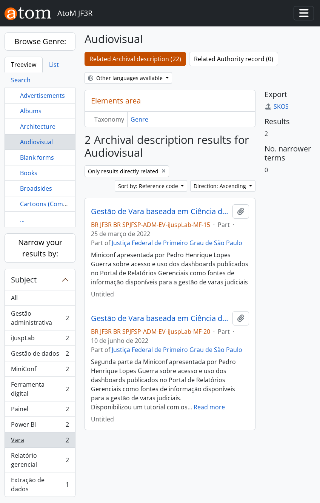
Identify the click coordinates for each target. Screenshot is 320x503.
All (14, 298)
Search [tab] (21, 80)
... (22, 219)
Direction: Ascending (221, 186)
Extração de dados (40, 484)
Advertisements (42, 95)
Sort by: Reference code (149, 186)
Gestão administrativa (40, 318)
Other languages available (126, 78)
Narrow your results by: (40, 248)
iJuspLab (40, 339)
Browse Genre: (40, 41)
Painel (40, 410)
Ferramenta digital (40, 389)
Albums (31, 111)
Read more (209, 407)
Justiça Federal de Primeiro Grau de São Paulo (177, 243)
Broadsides (36, 188)
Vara (40, 441)
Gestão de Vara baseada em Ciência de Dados (160, 211)
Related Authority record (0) (233, 59)
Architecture (37, 126)
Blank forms (37, 157)
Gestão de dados (40, 355)
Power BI (40, 426)
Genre (139, 119)
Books (28, 173)
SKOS (277, 106)
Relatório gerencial (40, 460)
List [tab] (54, 64)
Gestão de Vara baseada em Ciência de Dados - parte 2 (160, 318)
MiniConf (40, 370)
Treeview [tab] (23, 64)
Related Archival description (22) (135, 59)
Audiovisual (36, 142)
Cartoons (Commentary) (54, 204)
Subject (24, 280)
